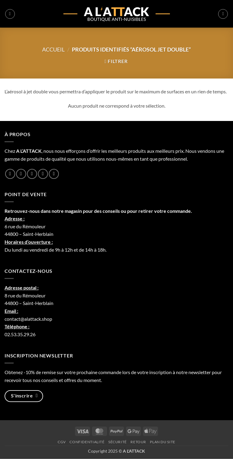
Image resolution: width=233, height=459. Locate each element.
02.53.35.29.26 (20, 334)
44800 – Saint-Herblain (29, 234)
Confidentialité (86, 442)
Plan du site (162, 442)
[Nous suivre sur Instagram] (21, 174)
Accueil (53, 49)
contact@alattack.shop (28, 319)
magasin (73, 211)
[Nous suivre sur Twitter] (32, 174)
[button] (10, 14)
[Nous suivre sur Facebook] (10, 174)
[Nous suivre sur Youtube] (54, 174)
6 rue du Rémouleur (25, 226)
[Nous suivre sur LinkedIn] (43, 174)
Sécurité (117, 442)
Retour (138, 442)
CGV (62, 442)
